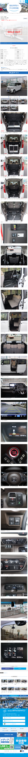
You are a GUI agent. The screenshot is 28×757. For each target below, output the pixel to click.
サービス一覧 (14, 728)
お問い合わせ (14, 72)
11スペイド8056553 (23, 691)
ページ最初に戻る (23, 695)
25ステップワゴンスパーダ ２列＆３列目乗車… (4, 684)
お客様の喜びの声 (14, 730)
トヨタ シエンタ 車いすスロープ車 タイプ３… (4, 692)
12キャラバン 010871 (18, 691)
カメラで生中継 (6, 730)
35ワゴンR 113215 (10, 683)
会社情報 (22, 728)
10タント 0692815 (23, 683)
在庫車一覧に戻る (14, 695)
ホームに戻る (4, 695)
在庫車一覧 (5, 728)
